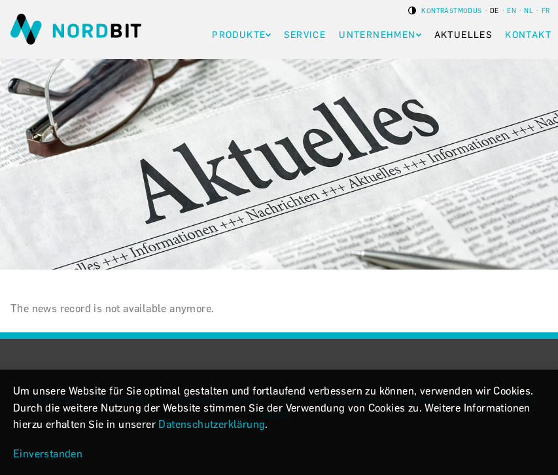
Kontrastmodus (451, 11)
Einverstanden (47, 454)
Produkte (239, 35)
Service (305, 35)
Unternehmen (377, 35)
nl (528, 11)
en (511, 11)
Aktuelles (463, 35)
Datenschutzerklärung (211, 424)
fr (546, 11)
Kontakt (528, 35)
